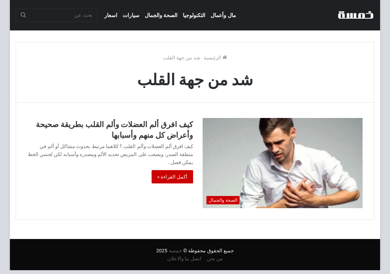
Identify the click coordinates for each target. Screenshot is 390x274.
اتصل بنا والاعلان (184, 258)
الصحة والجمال (161, 15)
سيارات (131, 15)
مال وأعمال (223, 15)
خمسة (175, 250)
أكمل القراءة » (172, 177)
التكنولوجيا (194, 15)
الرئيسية (215, 58)
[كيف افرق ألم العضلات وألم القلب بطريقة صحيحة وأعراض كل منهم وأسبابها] (283, 163)
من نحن (215, 258)
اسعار (110, 15)
